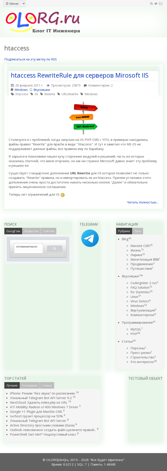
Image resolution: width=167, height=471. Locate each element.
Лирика (137, 255)
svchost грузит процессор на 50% (36, 416)
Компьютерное (143, 315)
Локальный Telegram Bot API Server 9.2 (41, 398)
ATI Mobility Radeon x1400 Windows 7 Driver (44, 407)
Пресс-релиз (141, 352)
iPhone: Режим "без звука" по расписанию (43, 393)
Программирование (138, 322)
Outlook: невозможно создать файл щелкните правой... (53, 430)
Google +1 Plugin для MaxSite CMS (36, 411)
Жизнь (137, 250)
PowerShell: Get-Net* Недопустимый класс (43, 434)
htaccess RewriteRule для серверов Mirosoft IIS (80, 75)
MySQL (136, 329)
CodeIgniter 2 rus (144, 283)
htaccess (22, 94)
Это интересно (143, 361)
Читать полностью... (142, 202)
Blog (126, 239)
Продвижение (142, 264)
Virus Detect (140, 301)
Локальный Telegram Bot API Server (38, 420)
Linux (135, 296)
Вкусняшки (41, 90)
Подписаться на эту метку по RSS (30, 59)
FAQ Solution (141, 287)
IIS (36, 94)
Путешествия (141, 268)
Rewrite (49, 94)
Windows (21, 90)
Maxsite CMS (141, 245)
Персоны (138, 348)
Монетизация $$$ (145, 259)
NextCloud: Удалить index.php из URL (38, 402)
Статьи (128, 341)
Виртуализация (143, 310)
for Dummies (141, 292)
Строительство (143, 357)
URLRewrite (70, 94)
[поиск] (27, 247)
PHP (135, 333)
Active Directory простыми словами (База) (42, 425)
